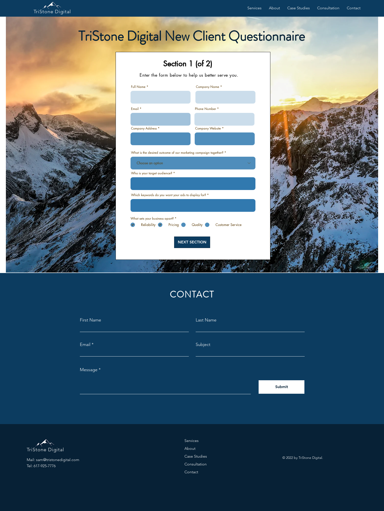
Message (88, 370)
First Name (90, 320)
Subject (203, 344)
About (189, 448)
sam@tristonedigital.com (57, 459)
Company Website (208, 128)
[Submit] (281, 387)
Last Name (206, 320)
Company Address (144, 128)
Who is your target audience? (151, 173)
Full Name (138, 86)
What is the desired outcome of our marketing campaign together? (177, 152)
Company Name (207, 86)
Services (191, 440)
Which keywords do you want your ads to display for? (168, 195)
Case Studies (195, 456)
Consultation (195, 464)
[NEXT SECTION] (192, 242)
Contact (191, 472)
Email (135, 108)
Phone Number (205, 108)
